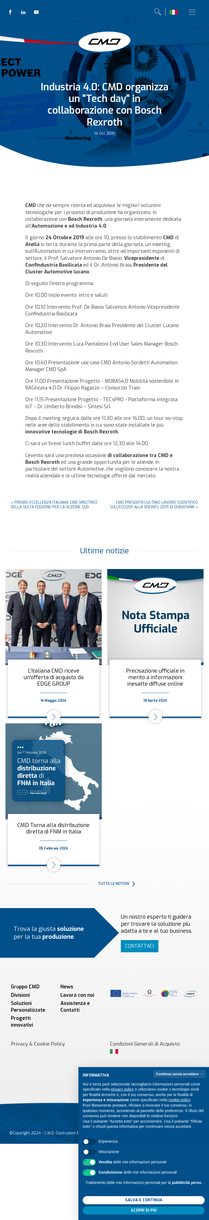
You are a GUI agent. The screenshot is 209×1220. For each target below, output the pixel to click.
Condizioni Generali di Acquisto (145, 1044)
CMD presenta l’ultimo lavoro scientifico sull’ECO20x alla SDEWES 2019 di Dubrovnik (154, 505)
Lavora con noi (77, 995)
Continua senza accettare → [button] (179, 1084)
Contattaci (139, 946)
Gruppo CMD (25, 986)
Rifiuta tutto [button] (113, 1210)
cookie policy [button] (179, 1110)
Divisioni (20, 995)
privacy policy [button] (122, 1099)
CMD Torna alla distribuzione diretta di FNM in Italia (53, 828)
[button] (151, 884)
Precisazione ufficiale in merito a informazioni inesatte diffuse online (155, 677)
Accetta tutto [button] (174, 1210)
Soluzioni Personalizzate (28, 1006)
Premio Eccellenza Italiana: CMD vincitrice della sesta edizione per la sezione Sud (54, 505)
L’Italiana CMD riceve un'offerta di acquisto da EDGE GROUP (54, 677)
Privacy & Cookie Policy (38, 1044)
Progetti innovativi (22, 1021)
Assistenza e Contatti (75, 1006)
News (66, 986)
